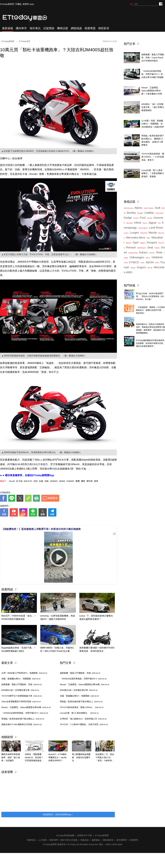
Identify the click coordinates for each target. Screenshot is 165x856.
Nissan (128, 243)
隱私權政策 (108, 840)
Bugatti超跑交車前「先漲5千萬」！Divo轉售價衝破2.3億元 (18, 649)
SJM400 (70, 481)
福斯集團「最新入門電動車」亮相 (21, 684)
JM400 (62, 481)
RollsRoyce (141, 248)
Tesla (159, 252)
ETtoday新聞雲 (7, 4)
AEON (150, 262)
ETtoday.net (73, 844)
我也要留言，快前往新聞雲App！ (58, 814)
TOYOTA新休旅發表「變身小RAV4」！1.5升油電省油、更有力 (152, 157)
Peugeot (152, 242)
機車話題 (62, 28)
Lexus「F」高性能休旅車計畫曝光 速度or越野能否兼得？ (97, 617)
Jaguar (152, 222)
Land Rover (156, 227)
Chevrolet (159, 213)
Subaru (143, 252)
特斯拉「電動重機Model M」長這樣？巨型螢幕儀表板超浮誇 (34, 757)
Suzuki (151, 253)
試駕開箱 (48, 28)
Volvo (148, 258)
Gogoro (141, 267)
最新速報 (7, 28)
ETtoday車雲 (27, 17)
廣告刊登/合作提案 (68, 840)
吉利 (35, 481)
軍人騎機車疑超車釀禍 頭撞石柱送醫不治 (81, 757)
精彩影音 (103, 28)
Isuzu (145, 223)
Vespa (132, 268)
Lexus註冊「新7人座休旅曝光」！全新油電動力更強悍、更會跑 (152, 173)
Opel (135, 242)
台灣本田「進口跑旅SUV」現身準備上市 (83, 719)
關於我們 (54, 840)
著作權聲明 (121, 840)
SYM (126, 263)
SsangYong (132, 253)
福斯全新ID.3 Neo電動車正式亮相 (21, 724)
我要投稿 (31, 840)
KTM (157, 263)
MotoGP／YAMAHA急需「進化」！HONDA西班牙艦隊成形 (18, 617)
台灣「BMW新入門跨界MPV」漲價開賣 (24, 673)
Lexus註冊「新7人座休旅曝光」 (79, 713)
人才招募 (42, 840)
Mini (148, 238)
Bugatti (140, 213)
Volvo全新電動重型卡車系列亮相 (21, 701)
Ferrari (135, 218)
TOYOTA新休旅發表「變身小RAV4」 (81, 707)
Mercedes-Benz (135, 237)
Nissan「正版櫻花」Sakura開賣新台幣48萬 (26, 707)
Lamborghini (143, 228)
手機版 (18, 4)
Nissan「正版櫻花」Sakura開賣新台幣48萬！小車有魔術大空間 (151, 90)
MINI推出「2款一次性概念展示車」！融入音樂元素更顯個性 (152, 107)
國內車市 (21, 28)
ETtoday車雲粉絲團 (160, 4)
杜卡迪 (19, 481)
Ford (142, 217)
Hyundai (129, 223)
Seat (150, 247)
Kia (159, 223)
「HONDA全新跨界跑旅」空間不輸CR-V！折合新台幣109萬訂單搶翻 (152, 74)
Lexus (126, 233)
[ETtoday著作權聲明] (50, 521)
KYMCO (134, 262)
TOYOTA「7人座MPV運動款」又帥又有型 (84, 724)
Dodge (128, 217)
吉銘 (46, 481)
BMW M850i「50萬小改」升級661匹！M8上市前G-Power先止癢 (57, 649)
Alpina (138, 207)
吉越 (41, 481)
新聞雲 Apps (28, 4)
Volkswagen (137, 257)
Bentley (131, 212)
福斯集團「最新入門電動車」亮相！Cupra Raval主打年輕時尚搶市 (152, 57)
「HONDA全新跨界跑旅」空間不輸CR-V (24, 713)
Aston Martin (149, 208)
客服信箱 (84, 840)
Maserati (143, 233)
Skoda (157, 248)
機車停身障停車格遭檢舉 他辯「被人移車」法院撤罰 (10, 757)
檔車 (96, 481)
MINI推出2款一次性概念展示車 (20, 690)
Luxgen (134, 232)
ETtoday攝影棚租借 (145, 337)
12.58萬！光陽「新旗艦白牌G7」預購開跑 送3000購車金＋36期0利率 (152, 123)
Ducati (12, 481)
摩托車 (89, 481)
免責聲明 (134, 840)
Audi (157, 207)
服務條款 (96, 840)
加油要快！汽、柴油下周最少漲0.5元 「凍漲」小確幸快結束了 (104, 757)
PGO (143, 263)
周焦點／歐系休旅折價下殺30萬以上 (22, 719)
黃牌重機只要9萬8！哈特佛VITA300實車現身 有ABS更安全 (96, 649)
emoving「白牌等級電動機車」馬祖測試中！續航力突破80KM (57, 617)
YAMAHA (157, 257)
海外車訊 (35, 28)
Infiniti (137, 222)
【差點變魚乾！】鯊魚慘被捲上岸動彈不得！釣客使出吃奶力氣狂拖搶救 (41, 529)
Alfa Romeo (128, 208)
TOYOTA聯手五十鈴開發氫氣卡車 (21, 696)
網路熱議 (76, 28)
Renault (131, 247)
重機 (77, 481)
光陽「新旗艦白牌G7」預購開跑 (20, 678)
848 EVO (28, 481)
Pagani (142, 243)
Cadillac (149, 212)
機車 (83, 481)
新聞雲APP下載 (84, 835)
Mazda (152, 232)
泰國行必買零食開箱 (145, 304)
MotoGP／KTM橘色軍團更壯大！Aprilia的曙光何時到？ (57, 757)
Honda (149, 218)
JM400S (53, 481)
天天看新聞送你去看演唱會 (148, 290)
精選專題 (90, 28)
